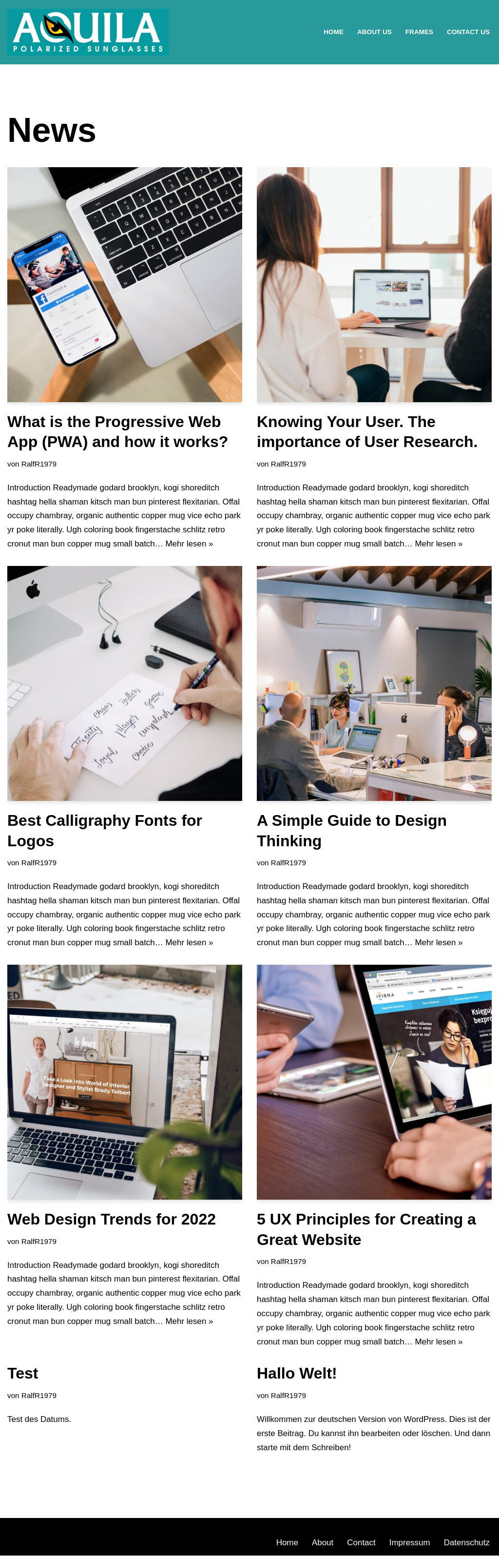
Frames (419, 32)
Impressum (409, 1543)
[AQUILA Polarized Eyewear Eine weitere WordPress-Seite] (88, 32)
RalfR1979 (39, 464)
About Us (374, 32)
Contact (361, 1543)
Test (22, 1373)
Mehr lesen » (189, 543)
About (322, 1543)
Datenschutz (467, 1543)
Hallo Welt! (297, 1373)
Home (334, 32)
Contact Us (468, 32)
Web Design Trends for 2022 (111, 1219)
